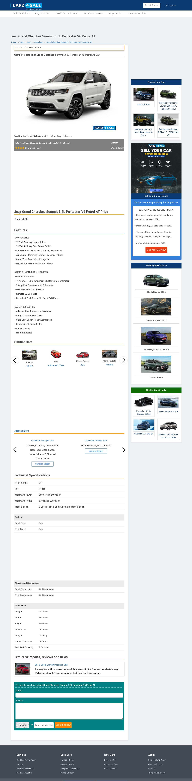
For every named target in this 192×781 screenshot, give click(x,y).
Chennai (63, 764)
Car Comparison (111, 764)
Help (150, 760)
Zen (83, 365)
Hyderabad (75, 768)
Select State (151, 5)
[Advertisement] (96, 25)
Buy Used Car (42, 13)
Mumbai (63, 760)
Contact (161, 764)
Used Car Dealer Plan (67, 13)
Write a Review (117, 148)
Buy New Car (115, 13)
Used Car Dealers (93, 13)
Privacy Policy (159, 773)
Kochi (71, 764)
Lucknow (70, 773)
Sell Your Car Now (156, 250)
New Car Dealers (137, 13)
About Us (152, 764)
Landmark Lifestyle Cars (42, 440)
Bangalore (64, 768)
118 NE (29, 366)
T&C (150, 773)
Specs (18, 47)
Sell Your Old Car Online (156, 196)
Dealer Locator (110, 768)
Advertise (152, 768)
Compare (115, 143)
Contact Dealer (42, 464)
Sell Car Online (21, 13)
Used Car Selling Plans (25, 760)
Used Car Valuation (24, 773)
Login (170, 5)
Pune (71, 760)
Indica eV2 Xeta (56, 365)
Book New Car (110, 760)
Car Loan (20, 764)
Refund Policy (160, 760)
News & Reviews (32, 47)
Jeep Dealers (21, 431)
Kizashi (109, 364)
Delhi (62, 773)
